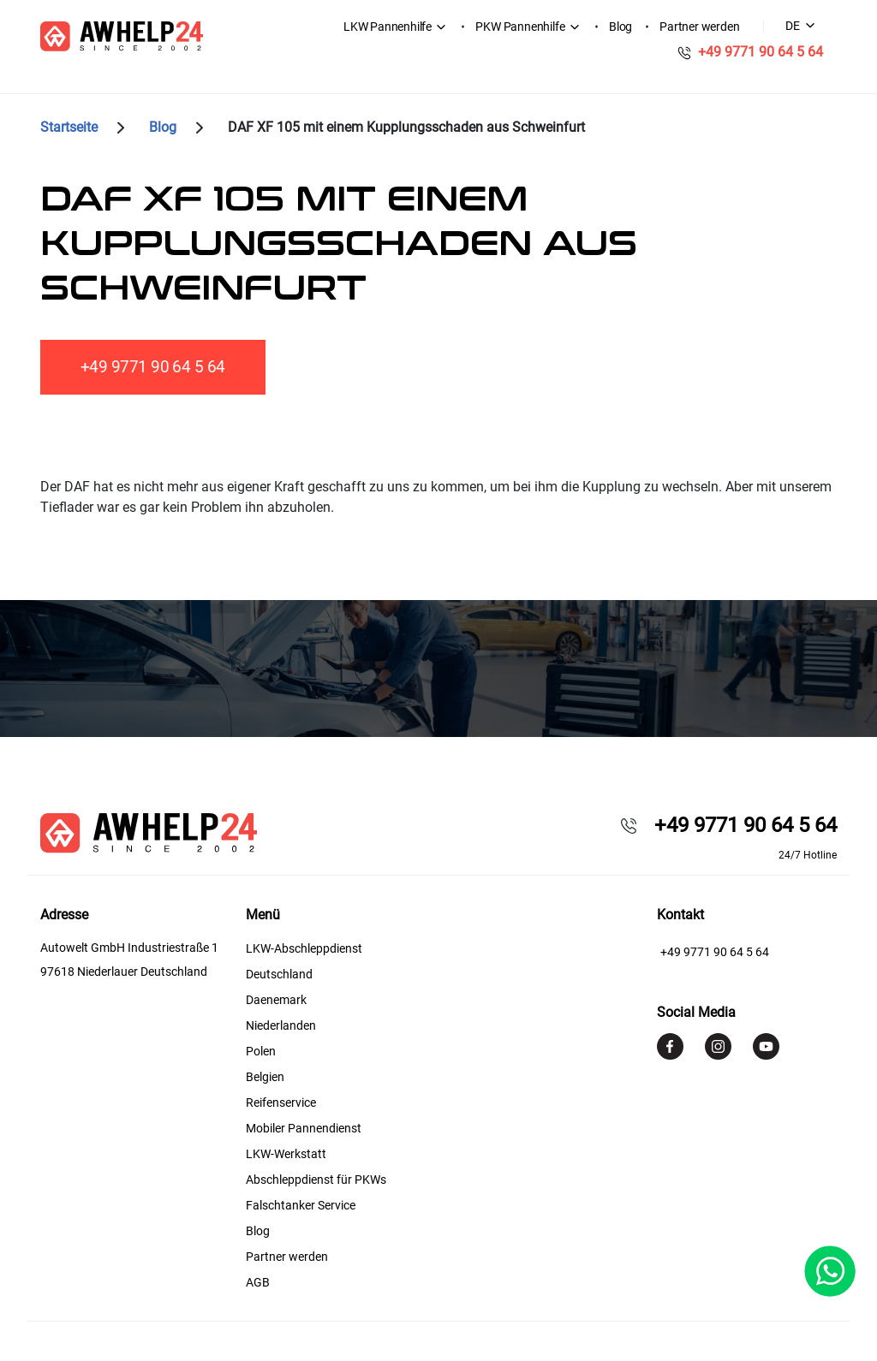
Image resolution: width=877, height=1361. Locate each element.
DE (792, 26)
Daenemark (276, 1000)
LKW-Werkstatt (286, 1154)
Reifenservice (281, 1102)
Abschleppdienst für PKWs (316, 1179)
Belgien (265, 1077)
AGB (258, 1282)
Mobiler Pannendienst (303, 1128)
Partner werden (699, 26)
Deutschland (279, 974)
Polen (261, 1051)
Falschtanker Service (300, 1205)
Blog (620, 26)
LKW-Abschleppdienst (304, 948)
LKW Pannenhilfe (387, 26)
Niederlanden (281, 1025)
